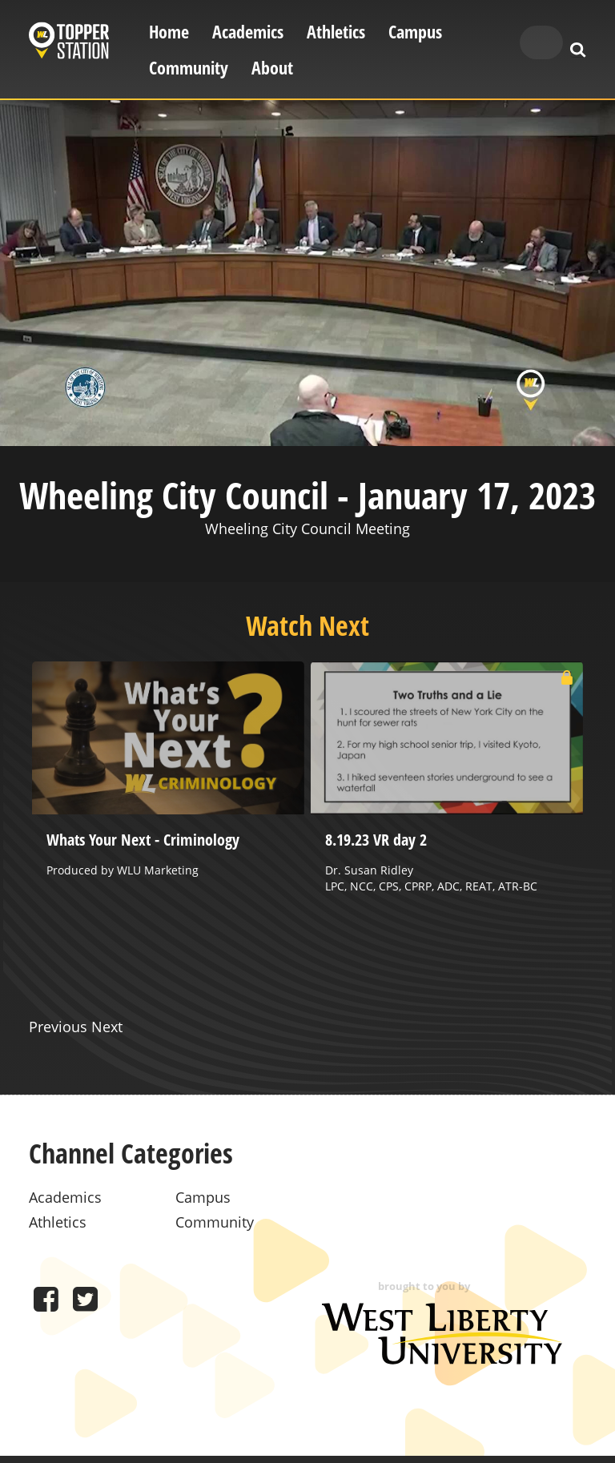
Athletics (336, 31)
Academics (247, 31)
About (272, 67)
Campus (415, 31)
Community (188, 67)
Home (169, 31)
